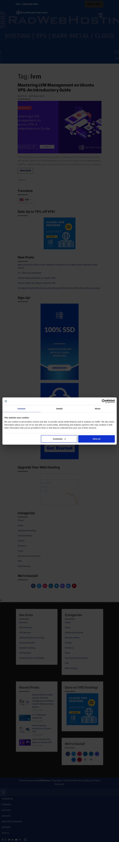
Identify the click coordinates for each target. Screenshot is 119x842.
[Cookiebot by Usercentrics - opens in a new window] (104, 401)
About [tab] (97, 409)
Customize (59, 439)
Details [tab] (59, 409)
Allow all (96, 439)
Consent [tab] (21, 409)
